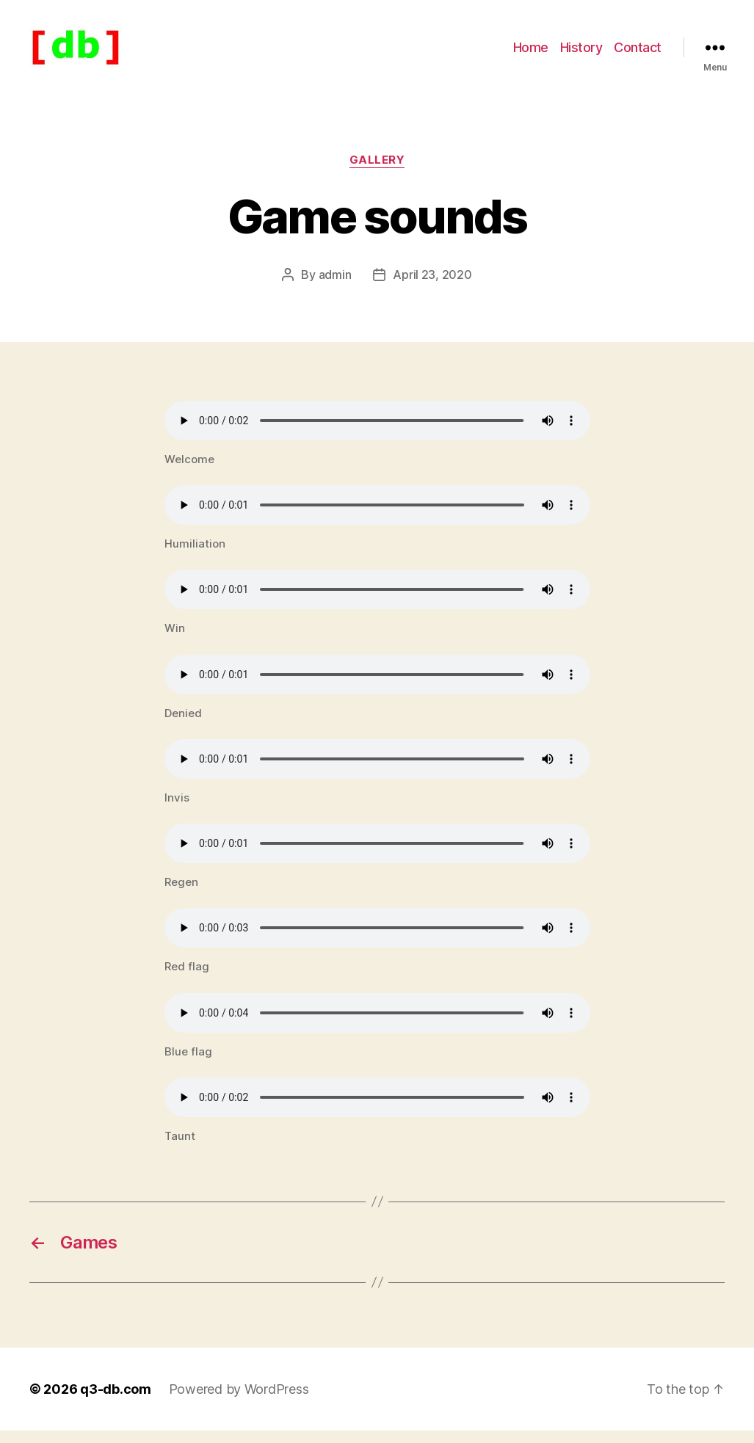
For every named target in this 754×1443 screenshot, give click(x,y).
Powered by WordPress (239, 1401)
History (581, 53)
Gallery (377, 172)
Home (530, 53)
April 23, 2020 (432, 287)
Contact (637, 53)
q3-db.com (115, 1401)
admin (335, 287)
